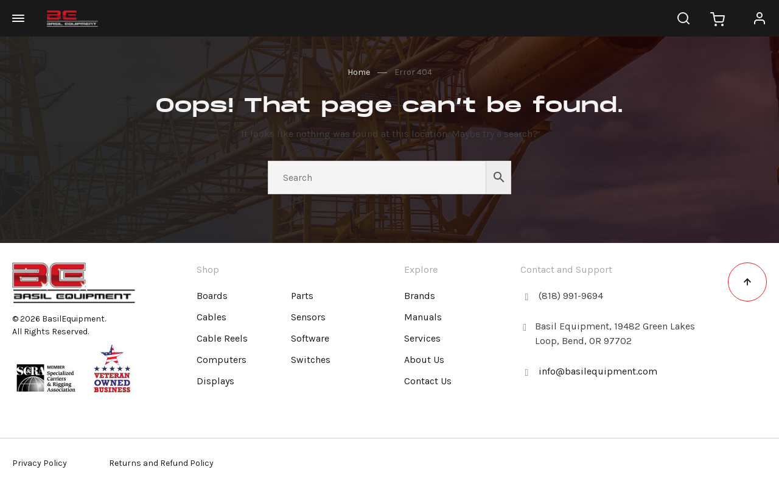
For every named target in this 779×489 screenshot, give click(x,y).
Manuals (423, 317)
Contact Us (428, 381)
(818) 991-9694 (571, 295)
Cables (211, 317)
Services (422, 338)
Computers (221, 359)
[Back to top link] (747, 281)
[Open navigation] (24, 18)
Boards (212, 295)
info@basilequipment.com (598, 371)
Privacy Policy (39, 463)
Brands (419, 295)
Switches (310, 359)
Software (310, 338)
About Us (424, 359)
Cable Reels (222, 338)
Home (359, 72)
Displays (215, 381)
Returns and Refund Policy (161, 463)
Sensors (308, 317)
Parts (302, 295)
